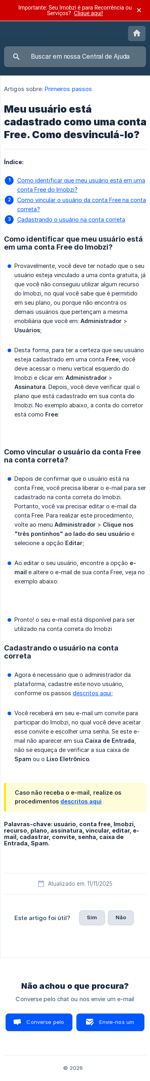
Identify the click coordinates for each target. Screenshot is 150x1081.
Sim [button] (92, 917)
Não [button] (121, 917)
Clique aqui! (88, 13)
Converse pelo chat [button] (45, 1025)
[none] (137, 33)
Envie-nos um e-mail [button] (116, 1025)
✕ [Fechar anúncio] (139, 10)
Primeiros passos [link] (68, 88)
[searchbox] (75, 56)
